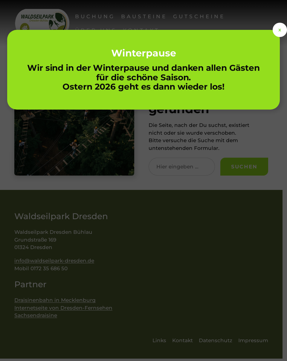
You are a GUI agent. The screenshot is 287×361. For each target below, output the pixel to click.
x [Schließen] (279, 30)
